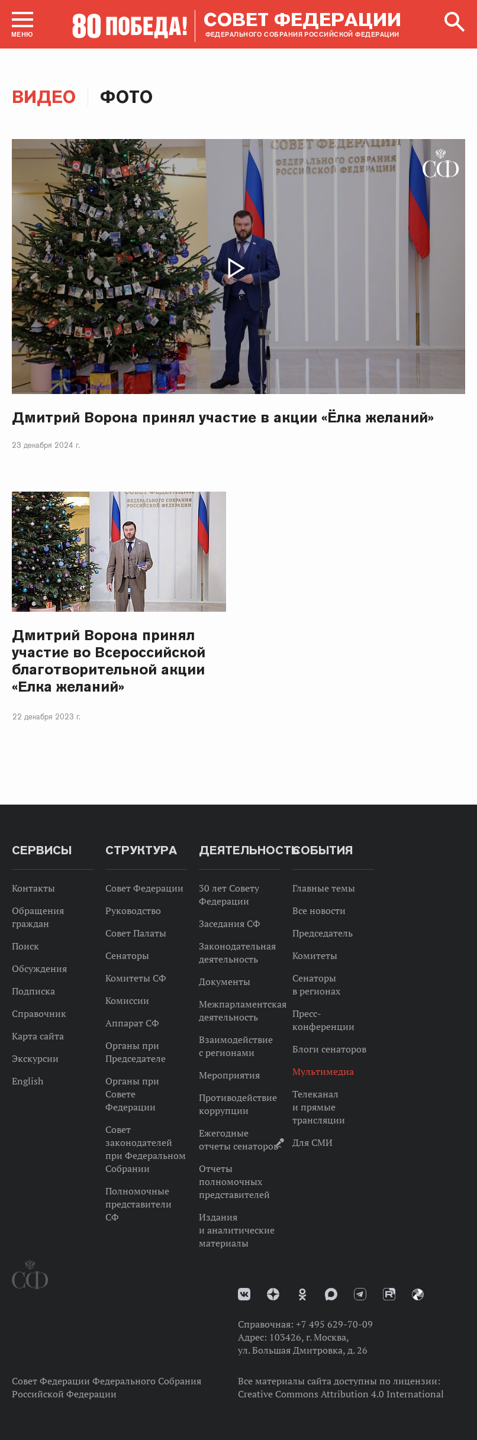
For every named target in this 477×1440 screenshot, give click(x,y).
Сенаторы (127, 955)
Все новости (319, 910)
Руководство (133, 910)
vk (244, 1294)
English (27, 1081)
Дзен (273, 1294)
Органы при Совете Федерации (132, 1094)
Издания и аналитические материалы (237, 1230)
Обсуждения (39, 968)
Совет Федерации (144, 888)
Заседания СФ (229, 923)
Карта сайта (38, 1036)
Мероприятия (229, 1075)
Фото (126, 97)
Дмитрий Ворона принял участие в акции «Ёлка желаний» (223, 417)
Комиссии (127, 1000)
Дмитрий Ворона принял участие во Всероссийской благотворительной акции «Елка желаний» (108, 661)
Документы (224, 981)
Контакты (33, 888)
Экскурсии (35, 1058)
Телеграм (360, 1294)
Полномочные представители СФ (138, 1204)
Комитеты (314, 955)
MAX (331, 1294)
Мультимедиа (323, 1071)
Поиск (25, 946)
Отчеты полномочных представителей (234, 1181)
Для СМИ (312, 1142)
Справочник (39, 1013)
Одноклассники (302, 1294)
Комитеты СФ (135, 978)
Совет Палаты (135, 933)
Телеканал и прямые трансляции (318, 1107)
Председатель (322, 933)
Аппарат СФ (132, 1023)
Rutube (389, 1294)
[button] (22, 24)
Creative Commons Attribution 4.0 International (341, 1394)
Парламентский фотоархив (418, 1294)
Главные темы (323, 888)
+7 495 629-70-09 (334, 1324)
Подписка (33, 991)
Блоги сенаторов (329, 1049)
